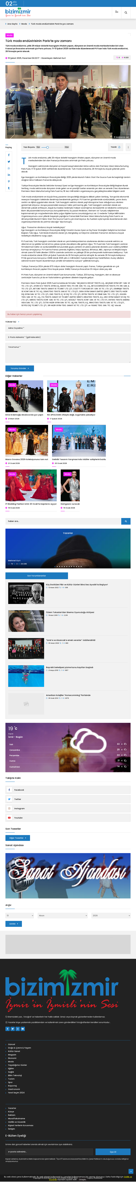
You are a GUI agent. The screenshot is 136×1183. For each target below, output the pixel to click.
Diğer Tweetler (17, 839)
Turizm (11, 1080)
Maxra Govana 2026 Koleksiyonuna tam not (26, 460)
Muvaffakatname (16, 1120)
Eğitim (11, 1070)
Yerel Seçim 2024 (16, 1094)
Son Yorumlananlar (36, 577)
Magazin (12, 1056)
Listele (13, 925)
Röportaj (12, 1087)
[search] (126, 522)
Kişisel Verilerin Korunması (20, 1126)
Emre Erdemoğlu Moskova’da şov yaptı (24, 416)
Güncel (11, 1045)
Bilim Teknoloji (15, 1076)
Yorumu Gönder (20, 369)
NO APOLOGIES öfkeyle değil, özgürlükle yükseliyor (71, 416)
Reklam (11, 1116)
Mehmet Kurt (14, 562)
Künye (11, 1113)
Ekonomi (12, 1059)
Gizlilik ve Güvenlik (17, 1123)
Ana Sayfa (12, 24)
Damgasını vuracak (70, 505)
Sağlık (11, 1073)
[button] (54, 567)
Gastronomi (14, 1090)
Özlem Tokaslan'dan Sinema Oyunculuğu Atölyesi (70, 613)
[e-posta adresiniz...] (49, 1153)
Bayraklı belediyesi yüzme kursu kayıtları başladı (69, 669)
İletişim (11, 1130)
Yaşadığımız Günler (17, 1066)
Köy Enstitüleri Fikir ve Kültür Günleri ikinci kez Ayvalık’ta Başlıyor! (77, 586)
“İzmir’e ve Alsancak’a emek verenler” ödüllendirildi (70, 641)
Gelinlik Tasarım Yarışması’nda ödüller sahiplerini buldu (79, 460)
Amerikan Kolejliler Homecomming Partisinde (68, 696)
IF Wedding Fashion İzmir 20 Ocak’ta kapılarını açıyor (31, 505)
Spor (10, 1083)
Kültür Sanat (14, 1052)
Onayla (82, 1179)
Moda (24, 24)
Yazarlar (12, 1109)
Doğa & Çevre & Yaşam (19, 1049)
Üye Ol (113, 1153)
